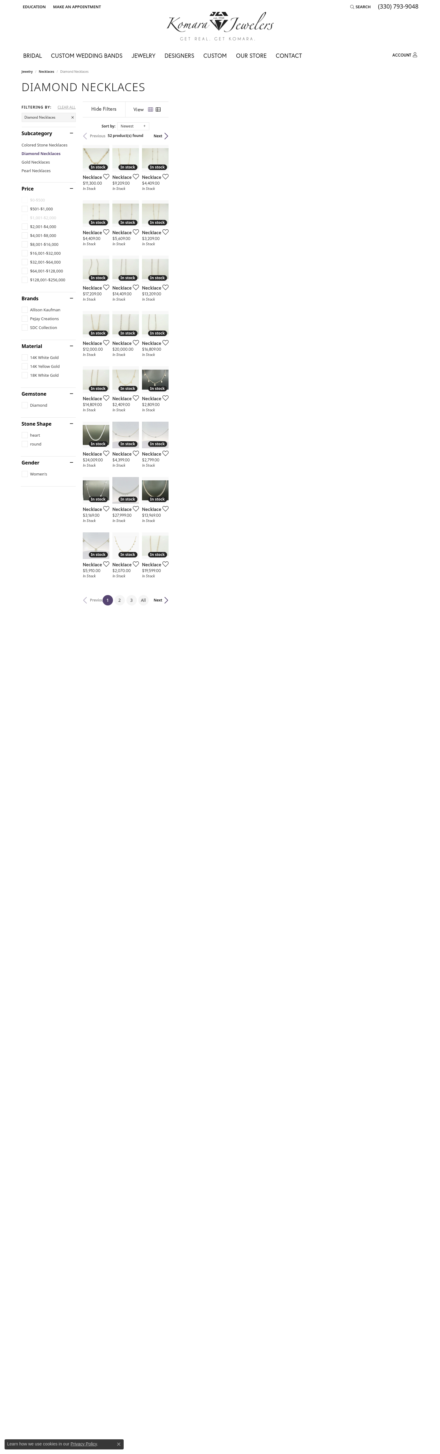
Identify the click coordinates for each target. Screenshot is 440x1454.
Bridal (32, 55)
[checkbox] (37, 209)
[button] (34, 7)
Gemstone (34, 393)
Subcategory (37, 133)
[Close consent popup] (119, 1444)
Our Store (251, 55)
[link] (76, 7)
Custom (215, 55)
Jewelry (143, 55)
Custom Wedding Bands (86, 55)
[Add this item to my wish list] (188, 260)
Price (28, 188)
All (268, 1268)
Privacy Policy (84, 1443)
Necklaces (46, 71)
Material (32, 346)
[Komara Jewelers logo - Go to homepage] (220, 26)
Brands (30, 298)
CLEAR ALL (66, 107)
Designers (179, 55)
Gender (30, 462)
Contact (289, 55)
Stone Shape (37, 423)
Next (408, 136)
